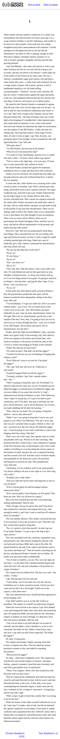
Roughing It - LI (48, 733)
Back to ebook (34, 4)
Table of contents (50, 4)
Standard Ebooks (12, 4)
